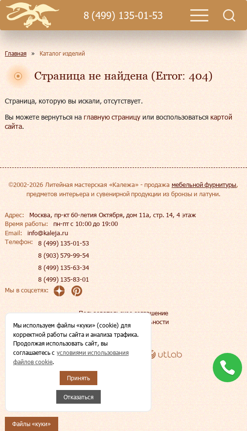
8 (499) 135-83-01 (63, 279)
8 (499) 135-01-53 (123, 15)
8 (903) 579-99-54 (63, 255)
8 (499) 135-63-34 (63, 267)
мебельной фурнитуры (204, 184)
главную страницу (112, 117)
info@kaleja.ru (47, 233)
